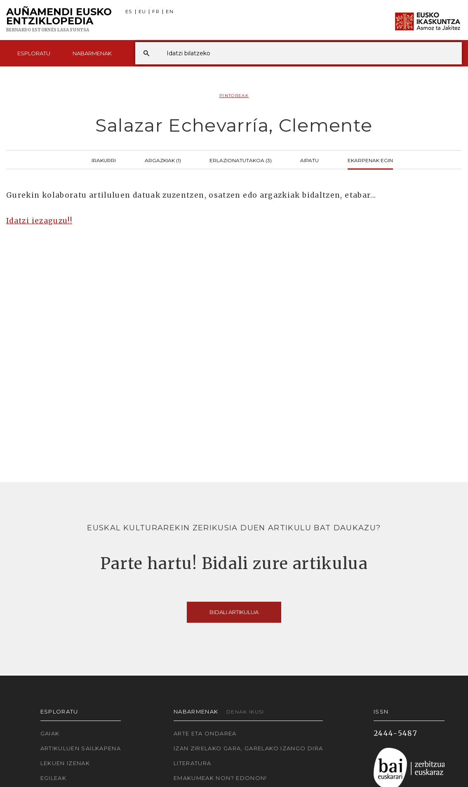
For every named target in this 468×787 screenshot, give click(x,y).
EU (142, 11)
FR (156, 11)
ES (128, 11)
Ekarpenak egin (370, 160)
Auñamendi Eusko (59, 20)
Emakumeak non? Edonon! (220, 778)
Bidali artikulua (234, 612)
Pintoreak (234, 95)
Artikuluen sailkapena (80, 748)
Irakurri (104, 160)
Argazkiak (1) (163, 160)
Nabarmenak (92, 53)
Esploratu (33, 53)
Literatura (193, 763)
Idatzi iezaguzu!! (39, 220)
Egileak (53, 778)
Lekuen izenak (65, 763)
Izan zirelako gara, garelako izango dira (248, 748)
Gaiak (50, 733)
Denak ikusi (245, 712)
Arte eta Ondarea (205, 733)
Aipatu (309, 160)
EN (170, 11)
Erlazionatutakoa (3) (240, 160)
